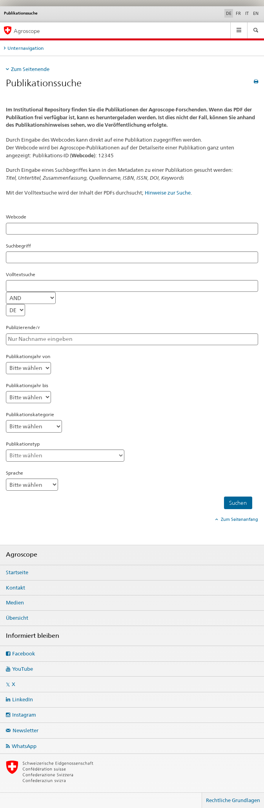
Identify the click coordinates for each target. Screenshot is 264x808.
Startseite (17, 572)
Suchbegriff (18, 246)
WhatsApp (24, 746)
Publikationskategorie (30, 414)
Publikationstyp (23, 444)
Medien (15, 602)
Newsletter (25, 730)
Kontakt (15, 587)
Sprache (14, 473)
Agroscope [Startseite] (27, 30)
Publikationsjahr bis (27, 385)
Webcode (16, 217)
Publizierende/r (23, 327)
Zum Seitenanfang (239, 519)
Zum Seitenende (30, 69)
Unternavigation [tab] (25, 48)
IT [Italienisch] (247, 13)
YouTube (22, 669)
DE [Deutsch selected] (228, 13)
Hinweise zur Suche (168, 192)
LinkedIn (22, 699)
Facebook (23, 653)
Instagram (24, 715)
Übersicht (17, 618)
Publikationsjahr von (28, 356)
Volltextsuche (20, 274)
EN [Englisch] (256, 13)
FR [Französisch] (238, 13)
